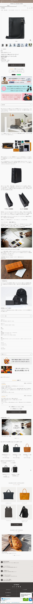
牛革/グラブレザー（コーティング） (8, 338)
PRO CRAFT (3, 348)
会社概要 (24, 592)
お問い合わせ (8, 589)
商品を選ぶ (6, 10)
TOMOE (24, 5)
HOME (2, 10)
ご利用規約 (25, 595)
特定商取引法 (8, 595)
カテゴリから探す (11, 10)
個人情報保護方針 (8, 592)
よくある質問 (25, 589)
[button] (2, 470)
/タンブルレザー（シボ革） (18, 338)
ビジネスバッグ (17, 10)
